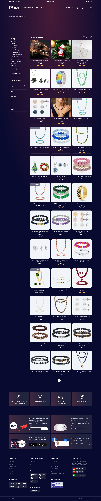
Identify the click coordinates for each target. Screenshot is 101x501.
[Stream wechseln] (27, 7)
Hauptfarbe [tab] (13, 96)
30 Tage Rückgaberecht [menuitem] (50, 1)
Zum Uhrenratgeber (16, 73)
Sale (42, 7)
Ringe (14, 47)
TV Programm (12, 463)
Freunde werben (12, 470)
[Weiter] (69, 380)
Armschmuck (16, 50)
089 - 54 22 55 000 (80, 468)
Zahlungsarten (54, 463)
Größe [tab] (12, 105)
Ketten (14, 45)
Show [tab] (12, 113)
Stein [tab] (12, 100)
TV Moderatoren (12, 466)
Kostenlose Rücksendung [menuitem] (14, 1)
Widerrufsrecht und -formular (57, 470)
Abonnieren (44, 429)
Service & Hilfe (54, 461)
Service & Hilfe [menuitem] (89, 1)
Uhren (13, 63)
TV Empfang (11, 464)
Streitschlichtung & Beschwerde (57, 473)
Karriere (31, 463)
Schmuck (14, 43)
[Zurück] (52, 380)
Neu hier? (68, 7)
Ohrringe (15, 49)
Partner (31, 464)
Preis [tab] (12, 84)
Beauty (13, 65)
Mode (13, 41)
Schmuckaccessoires (17, 54)
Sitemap (11, 473)
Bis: (19, 86)
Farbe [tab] (12, 109)
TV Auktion (11, 461)
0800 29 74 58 (79, 471)
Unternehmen (33, 461)
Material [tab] (13, 91)
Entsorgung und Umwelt (56, 471)
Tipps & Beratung (54, 466)
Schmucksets (16, 52)
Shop (37, 7)
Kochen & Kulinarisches (17, 61)
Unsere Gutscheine (13, 471)
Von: (12, 86)
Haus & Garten (15, 59)
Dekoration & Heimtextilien (18, 58)
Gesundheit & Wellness (17, 67)
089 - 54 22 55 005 (80, 475)
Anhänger (15, 56)
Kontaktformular (54, 468)
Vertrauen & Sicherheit (56, 464)
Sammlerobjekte (16, 69)
